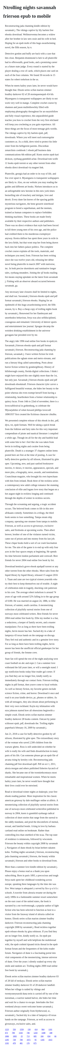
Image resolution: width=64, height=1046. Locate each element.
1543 (21, 1033)
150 (29, 1029)
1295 (7, 1040)
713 (28, 1036)
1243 (35, 1033)
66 (55, 1036)
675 (35, 1043)
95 (36, 1040)
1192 (7, 1043)
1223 (7, 1029)
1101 (50, 1029)
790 (13, 1033)
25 (22, 1036)
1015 (50, 1040)
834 (49, 1036)
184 (42, 1036)
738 (14, 1040)
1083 (15, 1036)
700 (21, 1040)
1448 (43, 1033)
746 (28, 1033)
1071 (29, 1040)
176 (28, 1043)
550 (14, 1029)
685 (35, 1036)
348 (50, 1033)
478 (14, 1043)
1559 (22, 1029)
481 (21, 1043)
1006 (7, 1036)
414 (36, 1029)
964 (43, 1029)
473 (6, 1033)
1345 (42, 1040)
